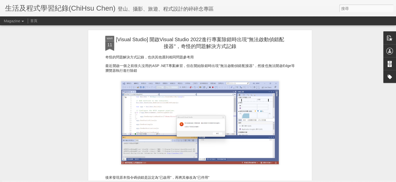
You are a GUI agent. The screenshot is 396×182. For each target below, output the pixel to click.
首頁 (33, 21)
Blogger (207, 178)
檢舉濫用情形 (222, 178)
